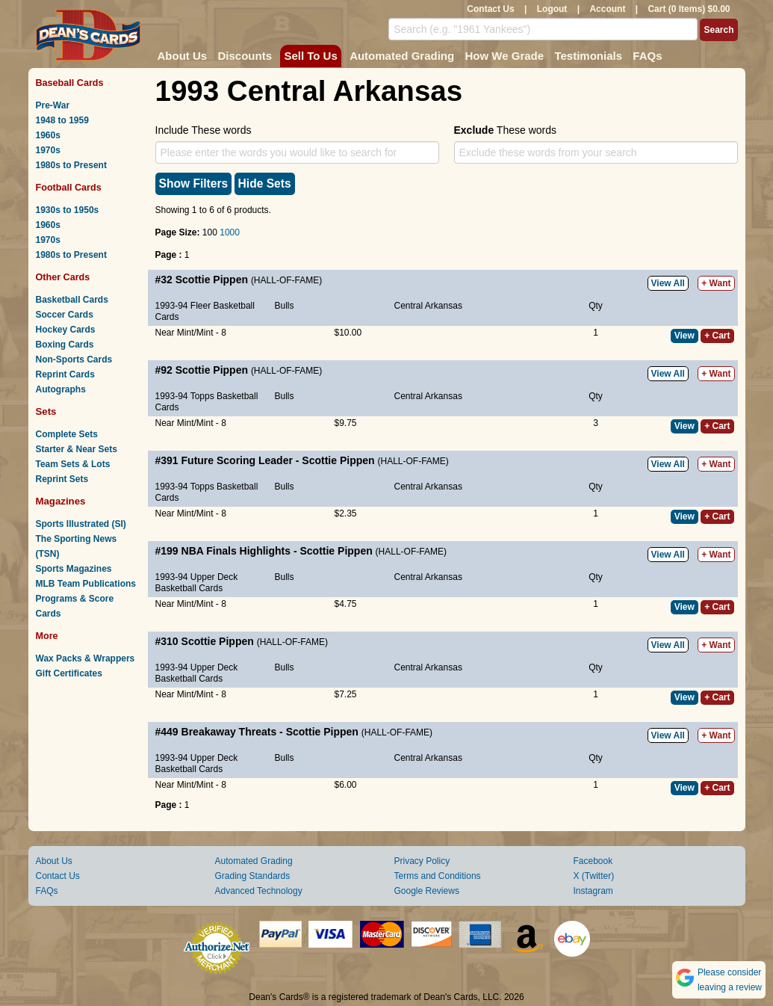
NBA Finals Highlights (236, 551)
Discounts (245, 55)
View (684, 335)
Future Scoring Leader (237, 460)
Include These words (203, 130)
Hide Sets (264, 183)
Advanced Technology (258, 891)
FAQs (647, 55)
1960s (48, 135)
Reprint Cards (65, 374)
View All (668, 283)
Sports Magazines (74, 569)
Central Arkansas (428, 305)
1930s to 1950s (67, 210)
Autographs (61, 389)
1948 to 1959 (62, 120)
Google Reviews (426, 891)
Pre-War (53, 105)
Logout (552, 9)
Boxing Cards (65, 344)
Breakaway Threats (229, 732)
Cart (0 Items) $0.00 (689, 9)
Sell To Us (310, 55)
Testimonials (588, 55)
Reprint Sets (62, 479)
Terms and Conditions (437, 876)
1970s (48, 150)
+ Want (715, 283)
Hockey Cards (66, 329)
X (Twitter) (594, 876)
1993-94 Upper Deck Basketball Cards (196, 582)
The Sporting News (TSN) (76, 546)
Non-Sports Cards (74, 359)
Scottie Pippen (212, 280)
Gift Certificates (69, 673)
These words (505, 130)
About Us (183, 55)
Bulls (284, 305)
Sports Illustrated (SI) (81, 524)
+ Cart (717, 335)
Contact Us (490, 9)
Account (607, 9)
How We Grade (504, 55)
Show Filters (194, 183)
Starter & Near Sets (76, 449)
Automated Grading (402, 55)
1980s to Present (71, 165)
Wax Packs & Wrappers (85, 658)
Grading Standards (253, 876)
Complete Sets (67, 434)
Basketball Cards (72, 299)
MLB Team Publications (86, 583)
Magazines (61, 501)
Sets (46, 411)
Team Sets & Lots (73, 464)
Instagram (593, 891)
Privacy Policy (422, 861)
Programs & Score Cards (75, 606)
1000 (230, 232)
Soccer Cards (64, 314)
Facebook (593, 861)
